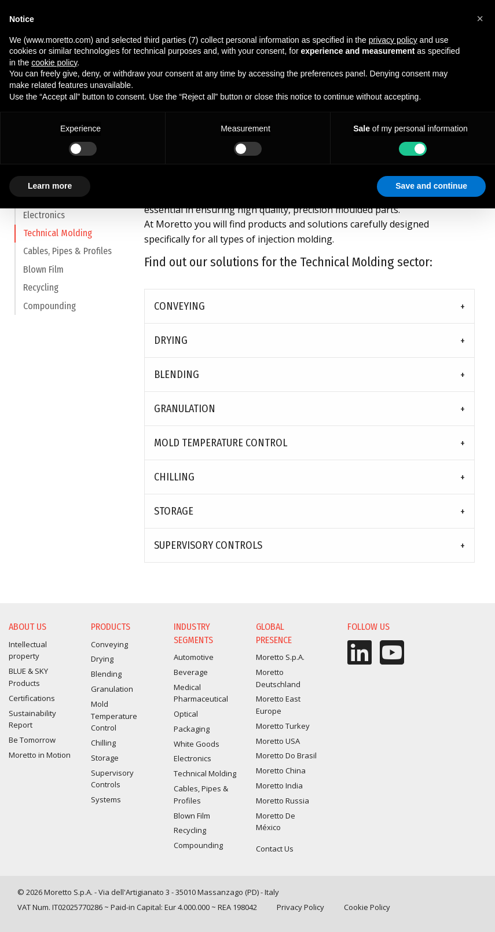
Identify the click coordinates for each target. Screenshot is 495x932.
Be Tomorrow (32, 740)
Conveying (179, 306)
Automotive (194, 657)
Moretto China (281, 770)
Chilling (174, 477)
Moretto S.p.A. (280, 657)
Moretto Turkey (283, 726)
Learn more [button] (50, 185)
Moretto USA (278, 741)
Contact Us (275, 848)
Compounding (49, 311)
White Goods (196, 744)
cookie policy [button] (54, 62)
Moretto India (279, 785)
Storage (173, 511)
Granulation (184, 408)
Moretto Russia (282, 800)
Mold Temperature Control (220, 442)
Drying (171, 340)
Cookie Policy (367, 907)
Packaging (192, 729)
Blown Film (43, 274)
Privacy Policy (300, 907)
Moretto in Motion (40, 755)
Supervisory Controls (208, 545)
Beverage (191, 672)
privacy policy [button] (393, 40)
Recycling (40, 292)
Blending (176, 374)
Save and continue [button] (431, 185)
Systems (106, 799)
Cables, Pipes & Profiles (67, 256)
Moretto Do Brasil (286, 755)
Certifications (32, 698)
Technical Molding (57, 238)
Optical (186, 714)
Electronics (44, 220)
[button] (480, 18)
